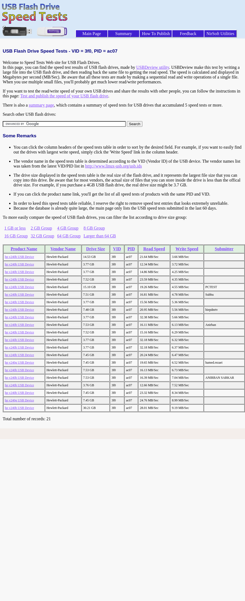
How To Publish (156, 33)
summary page (41, 105)
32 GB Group (42, 236)
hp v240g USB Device (19, 362)
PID (131, 249)
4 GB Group (67, 228)
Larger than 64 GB (99, 236)
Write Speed (187, 249)
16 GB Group (16, 236)
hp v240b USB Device (19, 257)
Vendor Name (63, 249)
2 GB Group (41, 228)
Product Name (23, 249)
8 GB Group (94, 228)
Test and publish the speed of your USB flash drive (64, 96)
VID (117, 249)
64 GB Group (68, 236)
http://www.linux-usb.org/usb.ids (113, 166)
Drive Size (95, 249)
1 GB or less (15, 228)
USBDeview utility (152, 67)
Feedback (188, 33)
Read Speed (154, 249)
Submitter (224, 249)
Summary (123, 33)
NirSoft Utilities (220, 33)
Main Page (91, 33)
